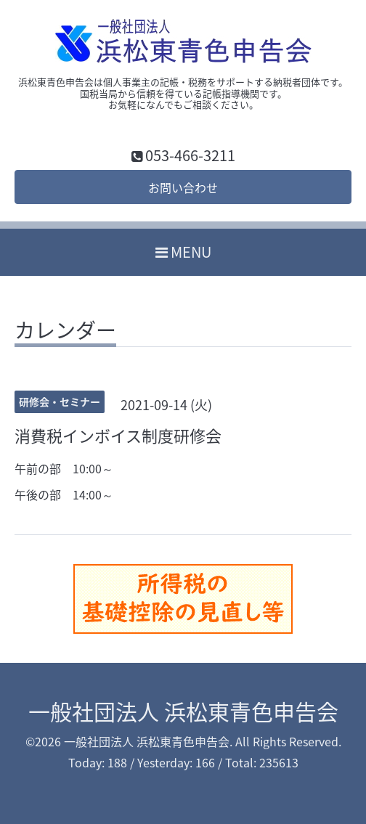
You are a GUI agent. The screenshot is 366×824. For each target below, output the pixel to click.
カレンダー (65, 332)
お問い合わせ (183, 187)
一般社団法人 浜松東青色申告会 (183, 711)
